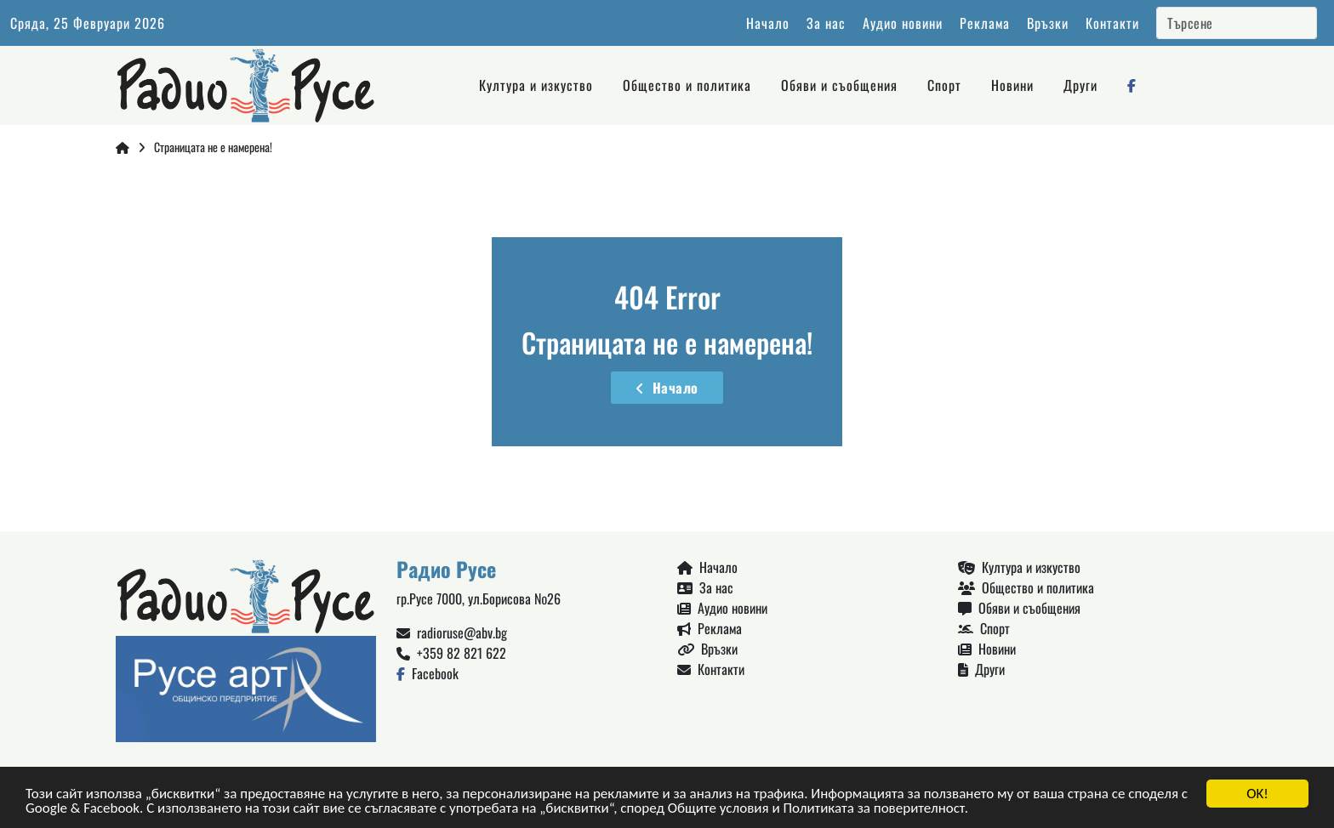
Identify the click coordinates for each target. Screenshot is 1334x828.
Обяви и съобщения (839, 85)
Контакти (1112, 23)
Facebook (427, 673)
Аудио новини (903, 23)
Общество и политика (687, 85)
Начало (768, 23)
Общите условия (718, 809)
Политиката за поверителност (873, 809)
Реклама (985, 23)
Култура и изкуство (536, 85)
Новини (1012, 85)
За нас (826, 23)
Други (1080, 85)
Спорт (944, 85)
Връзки (1048, 23)
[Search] (1236, 23)
